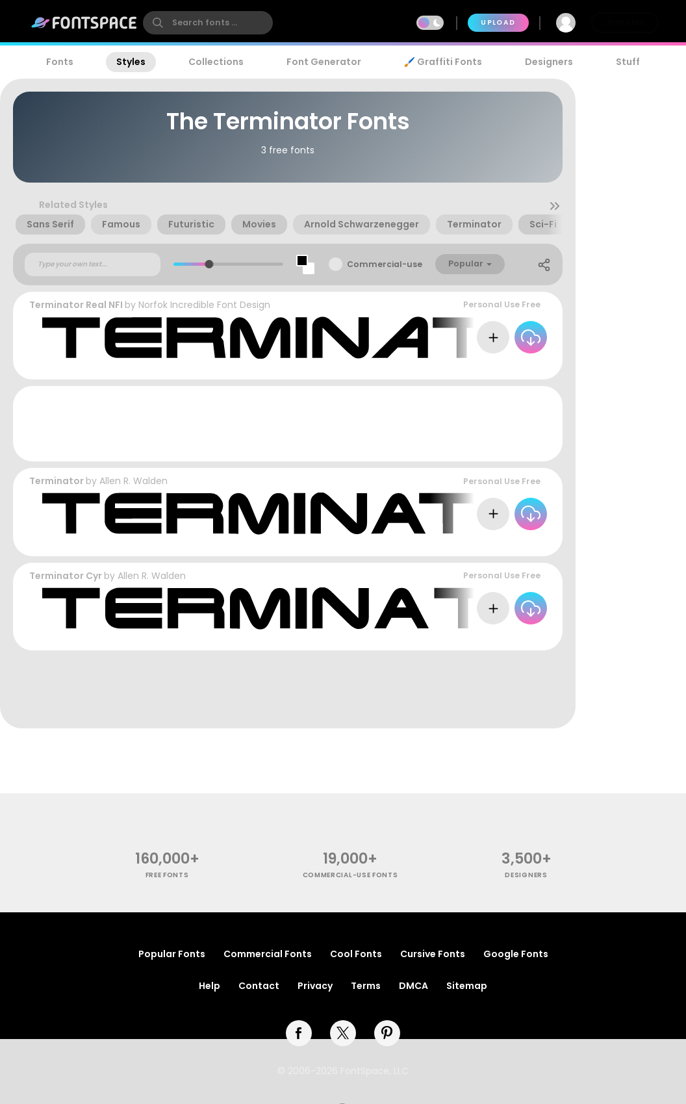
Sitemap (466, 985)
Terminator (56, 480)
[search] (208, 22)
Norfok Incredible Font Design (204, 304)
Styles (131, 61)
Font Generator (323, 61)
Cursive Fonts (432, 953)
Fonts (59, 61)
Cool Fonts (356, 953)
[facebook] (299, 1033)
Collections (216, 61)
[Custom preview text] (92, 264)
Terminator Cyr (65, 575)
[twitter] (343, 1033)
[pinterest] (387, 1033)
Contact (258, 985)
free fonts (167, 875)
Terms (366, 985)
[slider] (209, 264)
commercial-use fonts (350, 875)
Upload (498, 22)
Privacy (315, 985)
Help (209, 985)
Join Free (624, 22)
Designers (549, 61)
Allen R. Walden (133, 480)
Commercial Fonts (267, 953)
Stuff (628, 61)
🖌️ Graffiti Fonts (443, 61)
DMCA (413, 985)
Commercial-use (384, 264)
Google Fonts (515, 953)
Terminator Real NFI (76, 304)
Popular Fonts (171, 953)
